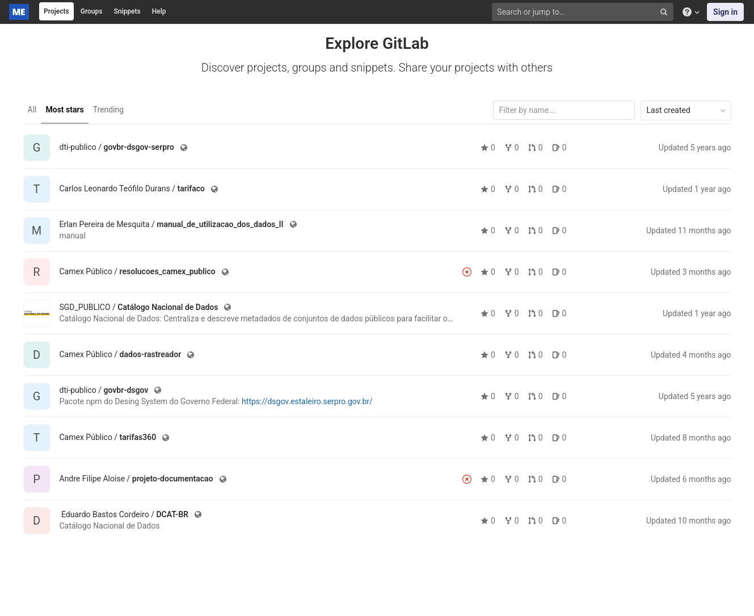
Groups (92, 11)
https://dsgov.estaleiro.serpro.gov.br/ (307, 401)
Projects (56, 11)
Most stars (64, 109)
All (32, 109)
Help (159, 11)
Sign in (725, 11)
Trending (108, 109)
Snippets (126, 11)
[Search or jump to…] (584, 12)
